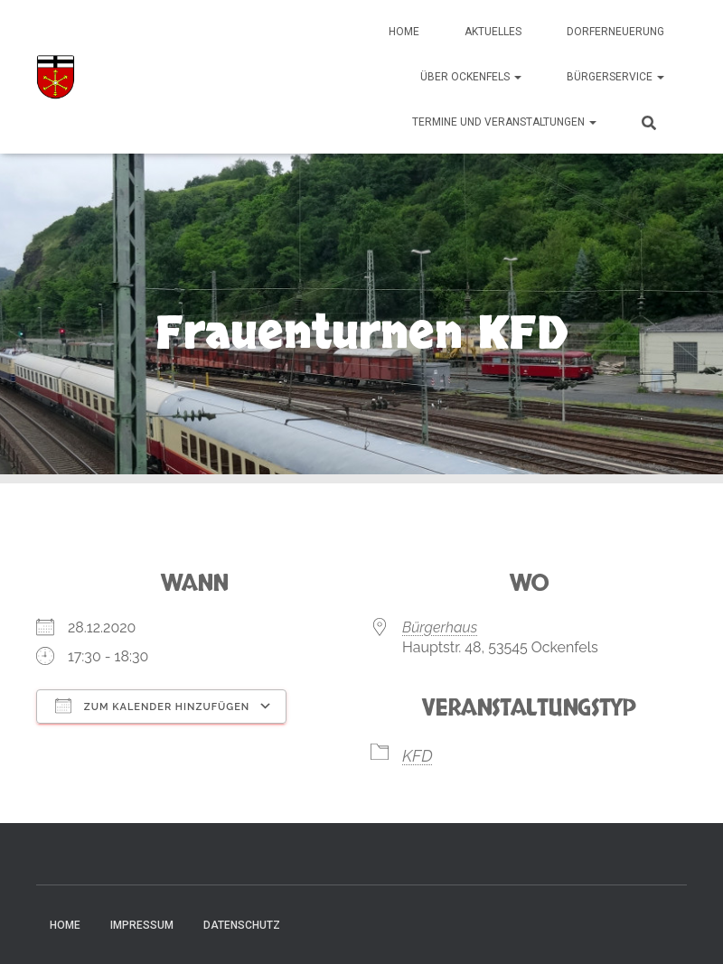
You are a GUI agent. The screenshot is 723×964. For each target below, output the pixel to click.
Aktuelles (493, 31)
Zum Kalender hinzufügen (152, 705)
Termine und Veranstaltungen (504, 122)
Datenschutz (241, 925)
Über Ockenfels (470, 76)
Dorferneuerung (615, 31)
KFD (417, 755)
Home (404, 31)
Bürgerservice (615, 76)
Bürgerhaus (439, 627)
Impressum (142, 925)
